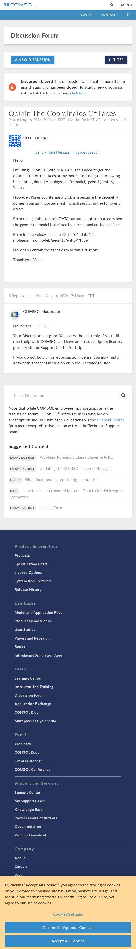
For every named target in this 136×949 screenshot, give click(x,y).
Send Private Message (52, 152)
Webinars (23, 743)
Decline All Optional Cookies (68, 927)
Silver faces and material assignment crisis (61, 479)
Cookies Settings (68, 914)
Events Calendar (28, 760)
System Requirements (33, 580)
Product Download (30, 835)
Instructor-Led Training (34, 686)
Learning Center (28, 678)
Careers (21, 866)
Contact (108, 14)
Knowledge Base (29, 809)
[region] (68, 912)
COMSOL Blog (27, 712)
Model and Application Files (38, 612)
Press (19, 875)
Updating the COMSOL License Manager (75, 468)
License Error (50, 507)
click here (78, 93)
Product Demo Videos (33, 621)
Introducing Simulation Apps (39, 655)
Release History (28, 589)
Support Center (110, 420)
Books (20, 646)
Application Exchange (33, 703)
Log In (86, 14)
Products (22, 555)
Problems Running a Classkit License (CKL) (76, 457)
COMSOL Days (27, 752)
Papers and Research (32, 638)
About (20, 858)
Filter (116, 59)
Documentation (28, 826)
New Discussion (33, 59)
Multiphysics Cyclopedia (35, 720)
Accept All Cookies (68, 941)
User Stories (25, 629)
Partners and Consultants (36, 817)
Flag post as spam (86, 152)
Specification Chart (31, 563)
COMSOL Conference (33, 769)
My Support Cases (30, 800)
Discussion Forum (35, 35)
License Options (28, 572)
